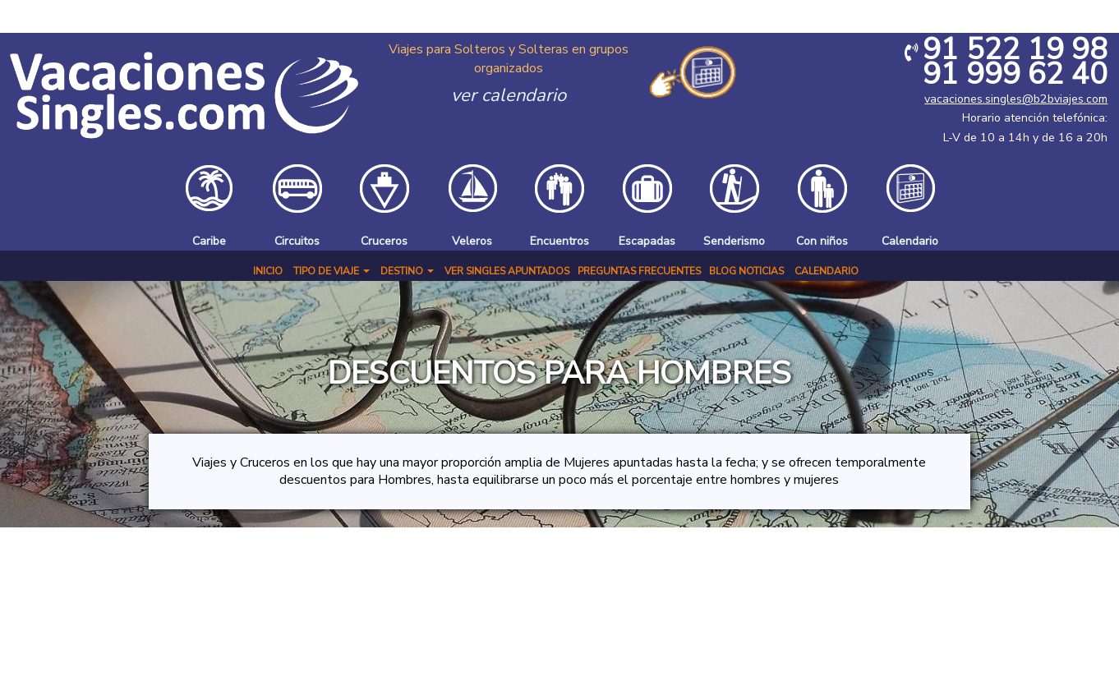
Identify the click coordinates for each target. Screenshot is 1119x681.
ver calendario (508, 95)
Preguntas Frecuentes (639, 271)
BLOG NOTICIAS (746, 271)
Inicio (268, 271)
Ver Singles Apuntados (506, 271)
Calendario (826, 271)
